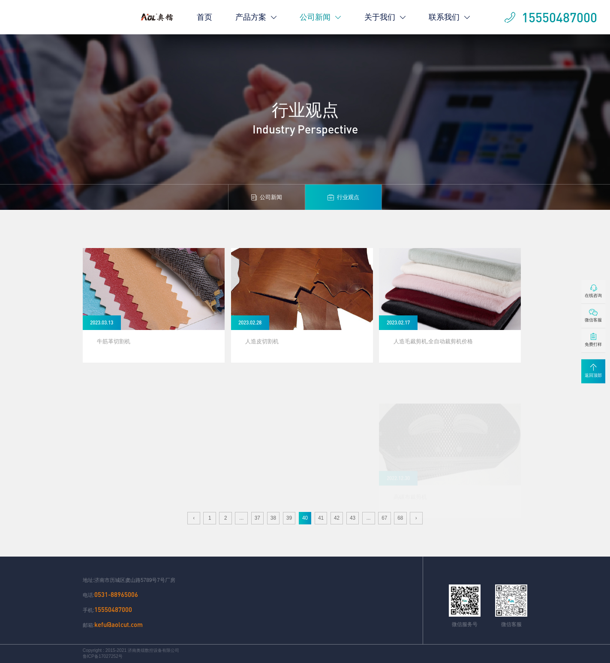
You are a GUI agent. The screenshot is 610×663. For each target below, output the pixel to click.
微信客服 (593, 316)
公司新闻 (320, 17)
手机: (107, 609)
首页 (204, 17)
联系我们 (449, 17)
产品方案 (256, 17)
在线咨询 (593, 291)
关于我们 (385, 17)
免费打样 (593, 340)
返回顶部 (593, 371)
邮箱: (113, 625)
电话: (110, 594)
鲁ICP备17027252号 (103, 656)
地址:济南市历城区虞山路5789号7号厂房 (129, 580)
